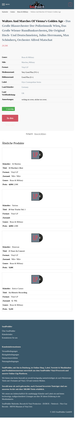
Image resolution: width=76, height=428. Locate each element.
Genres (12, 12)
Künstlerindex (7, 347)
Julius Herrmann (50, 48)
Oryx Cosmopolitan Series (31, 95)
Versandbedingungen (10, 364)
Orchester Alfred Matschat (34, 53)
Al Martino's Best (16, 181)
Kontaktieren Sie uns (10, 351)
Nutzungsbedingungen (10, 374)
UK (23, 106)
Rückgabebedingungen (10, 368)
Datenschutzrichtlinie (10, 371)
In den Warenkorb (10, 132)
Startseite (5, 12)
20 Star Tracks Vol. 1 (17, 223)
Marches (25, 75)
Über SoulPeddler (8, 344)
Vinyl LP (25, 80)
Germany (25, 100)
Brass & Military (22, 12)
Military (32, 75)
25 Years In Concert (17, 264)
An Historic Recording (18, 306)
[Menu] (6, 5)
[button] (70, 4)
